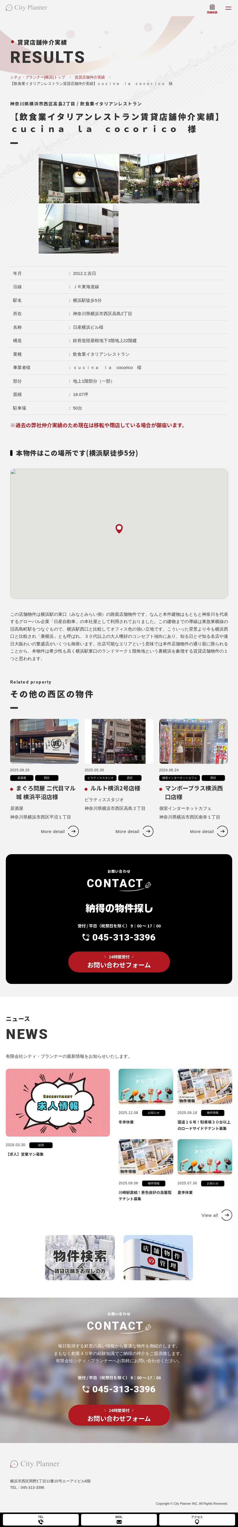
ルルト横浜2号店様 (115, 796)
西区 (47, 786)
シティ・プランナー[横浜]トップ (37, 77)
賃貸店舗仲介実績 (90, 77)
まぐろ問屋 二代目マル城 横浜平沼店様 (46, 801)
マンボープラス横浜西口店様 (194, 801)
